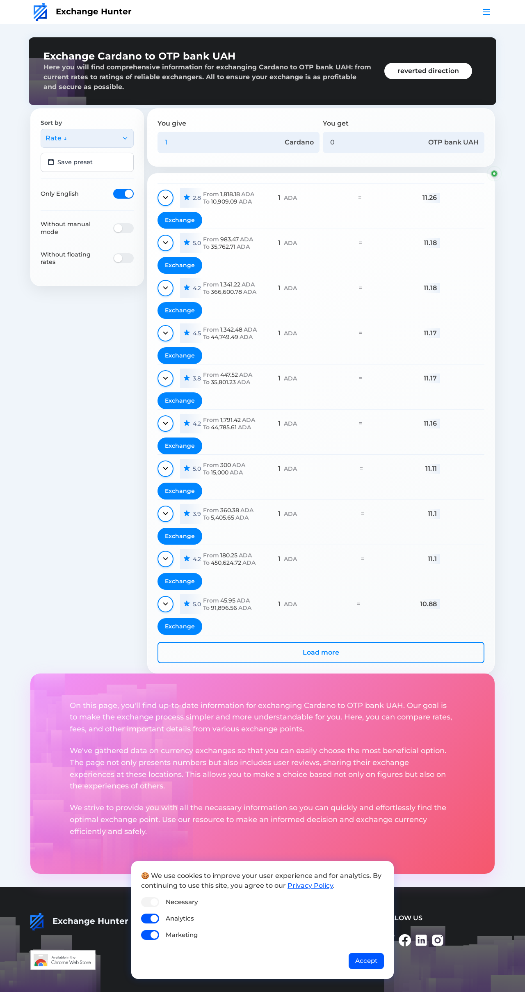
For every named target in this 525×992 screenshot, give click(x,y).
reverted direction (428, 71)
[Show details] (165, 198)
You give (172, 123)
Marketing (182, 935)
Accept (366, 961)
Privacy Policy (310, 885)
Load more (321, 652)
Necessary (182, 902)
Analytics (180, 918)
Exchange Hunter (83, 11)
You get (336, 123)
